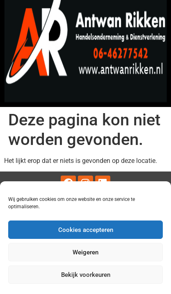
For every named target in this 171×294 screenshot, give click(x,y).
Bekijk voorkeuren (85, 274)
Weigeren (85, 252)
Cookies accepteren (85, 230)
